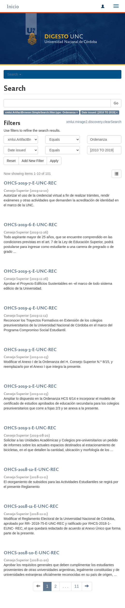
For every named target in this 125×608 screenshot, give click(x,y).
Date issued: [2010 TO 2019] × (100, 112)
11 (76, 586)
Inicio (13, 6)
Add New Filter (33, 161)
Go (116, 103)
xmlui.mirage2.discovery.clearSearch (93, 122)
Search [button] (14, 74)
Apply (54, 161)
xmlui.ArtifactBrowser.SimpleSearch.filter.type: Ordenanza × (41, 112)
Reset (11, 161)
